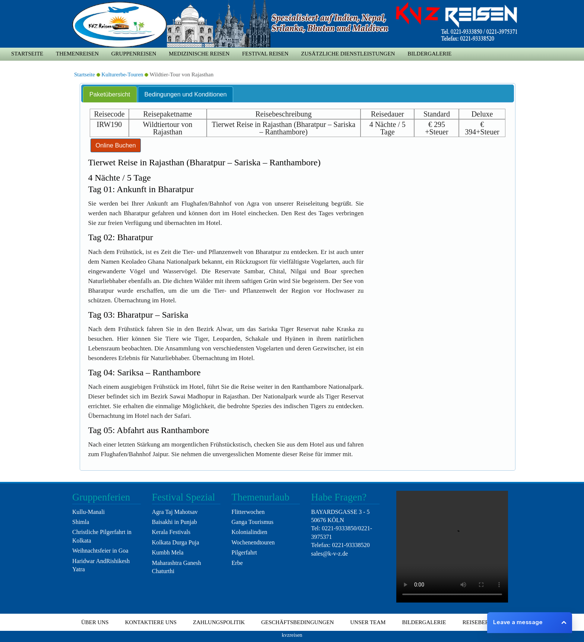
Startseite (27, 54)
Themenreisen (77, 54)
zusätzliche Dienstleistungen (348, 54)
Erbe (237, 563)
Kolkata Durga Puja (175, 542)
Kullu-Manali (88, 512)
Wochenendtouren (253, 542)
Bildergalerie (429, 54)
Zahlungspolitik (219, 622)
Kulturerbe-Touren (122, 74)
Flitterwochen (248, 512)
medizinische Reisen (199, 54)
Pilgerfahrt (244, 552)
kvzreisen (292, 635)
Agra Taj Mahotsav (175, 512)
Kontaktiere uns (151, 622)
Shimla (80, 522)
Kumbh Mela (168, 552)
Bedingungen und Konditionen (186, 94)
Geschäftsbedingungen (297, 622)
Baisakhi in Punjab (174, 522)
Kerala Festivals (171, 532)
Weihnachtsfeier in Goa (100, 550)
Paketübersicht (109, 94)
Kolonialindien (249, 532)
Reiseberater (483, 622)
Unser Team (367, 622)
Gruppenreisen (133, 54)
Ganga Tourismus (253, 522)
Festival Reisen (265, 54)
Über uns (95, 622)
